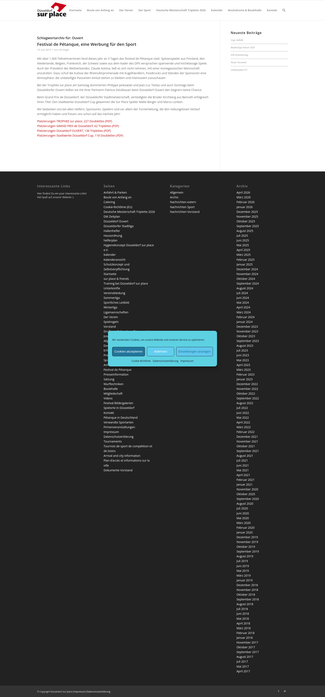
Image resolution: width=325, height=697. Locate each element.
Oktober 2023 (245, 336)
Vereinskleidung (114, 293)
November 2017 (247, 642)
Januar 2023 (244, 379)
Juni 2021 (242, 465)
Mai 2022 (242, 417)
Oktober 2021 (245, 446)
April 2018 (243, 623)
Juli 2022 (242, 408)
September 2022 (247, 398)
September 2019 (247, 551)
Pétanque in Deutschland (121, 417)
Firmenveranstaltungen (119, 427)
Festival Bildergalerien (118, 403)
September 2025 (247, 226)
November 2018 (247, 590)
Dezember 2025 (247, 212)
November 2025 (247, 216)
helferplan (111, 240)
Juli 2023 (242, 350)
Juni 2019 (242, 566)
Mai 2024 (242, 302)
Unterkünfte (112, 288)
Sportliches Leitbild (116, 302)
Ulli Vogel (64, 49)
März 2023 (243, 370)
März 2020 (243, 523)
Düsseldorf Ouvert (116, 221)
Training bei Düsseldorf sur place (126, 283)
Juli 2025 (242, 236)
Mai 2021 (242, 470)
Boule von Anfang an (118, 197)
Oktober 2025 (245, 221)
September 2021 (247, 451)
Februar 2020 (245, 528)
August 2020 (244, 503)
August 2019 (244, 556)
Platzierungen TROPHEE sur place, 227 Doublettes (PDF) (74, 121)
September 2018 (247, 599)
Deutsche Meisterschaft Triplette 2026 (129, 212)
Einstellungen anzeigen (194, 351)
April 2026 (243, 192)
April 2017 (243, 671)
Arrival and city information (122, 456)
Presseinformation (116, 374)
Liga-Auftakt (237, 40)
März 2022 (243, 427)
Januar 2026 (244, 207)
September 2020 (247, 499)
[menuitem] (75, 10)
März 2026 (243, 197)
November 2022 (247, 389)
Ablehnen (160, 351)
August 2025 (244, 231)
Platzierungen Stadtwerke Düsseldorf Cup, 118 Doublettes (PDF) (80, 135)
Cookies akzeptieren (128, 351)
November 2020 (247, 489)
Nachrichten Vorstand (184, 212)
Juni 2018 (242, 614)
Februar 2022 (245, 432)
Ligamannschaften (116, 312)
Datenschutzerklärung (165, 360)
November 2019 (247, 542)
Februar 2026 (245, 202)
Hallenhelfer (112, 231)
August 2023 (244, 346)
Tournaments (113, 441)
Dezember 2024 (247, 269)
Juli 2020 (242, 508)
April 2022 (243, 422)
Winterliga (110, 307)
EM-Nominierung (239, 54)
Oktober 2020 (245, 494)
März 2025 (243, 255)
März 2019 (243, 575)
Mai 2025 (242, 245)
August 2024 (244, 288)
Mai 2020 (242, 518)
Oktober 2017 (245, 647)
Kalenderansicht (114, 260)
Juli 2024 (242, 293)
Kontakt (109, 413)
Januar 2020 (244, 532)
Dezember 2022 (247, 384)
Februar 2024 (245, 317)
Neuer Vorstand (238, 62)
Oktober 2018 (245, 594)
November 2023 (247, 331)
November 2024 (247, 274)
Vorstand (110, 326)
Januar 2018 (244, 638)
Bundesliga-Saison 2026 (243, 47)
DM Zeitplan (112, 216)
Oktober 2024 (245, 279)
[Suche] (284, 10)
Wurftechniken (114, 384)
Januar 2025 (244, 264)
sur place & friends (116, 279)
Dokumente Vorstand (118, 470)
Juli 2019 (242, 561)
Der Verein (111, 317)
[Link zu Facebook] (278, 691)
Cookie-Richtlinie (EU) (118, 207)
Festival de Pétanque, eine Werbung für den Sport (86, 44)
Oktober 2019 (245, 547)
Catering (109, 202)
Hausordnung (113, 236)
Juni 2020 (242, 513)
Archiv (174, 197)
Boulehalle (111, 389)
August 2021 (244, 456)
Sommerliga (112, 298)
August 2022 (244, 403)
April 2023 (243, 365)
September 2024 (247, 283)
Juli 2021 (242, 460)
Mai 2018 (242, 619)
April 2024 (243, 307)
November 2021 (247, 441)
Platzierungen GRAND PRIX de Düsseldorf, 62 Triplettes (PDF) (78, 126)
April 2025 (243, 250)
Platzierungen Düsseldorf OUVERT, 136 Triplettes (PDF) (74, 131)
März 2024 (243, 312)
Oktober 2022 (245, 393)
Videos (108, 398)
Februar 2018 (245, 633)
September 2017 (247, 652)
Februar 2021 (245, 480)
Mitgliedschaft (113, 393)
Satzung (109, 379)
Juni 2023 (242, 355)
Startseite (110, 274)
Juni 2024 (242, 298)
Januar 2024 (244, 322)
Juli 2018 (242, 609)
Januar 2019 (244, 580)
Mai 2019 (242, 571)
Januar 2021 (244, 484)
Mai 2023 (242, 360)
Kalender (110, 255)
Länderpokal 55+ (239, 69)
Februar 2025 (245, 260)
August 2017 (244, 657)
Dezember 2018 (247, 585)
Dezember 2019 (247, 537)
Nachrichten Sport (182, 207)
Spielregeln (111, 322)
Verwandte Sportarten (119, 422)
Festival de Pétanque (118, 370)
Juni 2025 (242, 240)
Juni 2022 (242, 413)
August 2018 (244, 604)
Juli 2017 (242, 661)
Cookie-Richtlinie (141, 360)
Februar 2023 (245, 374)
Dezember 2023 (247, 326)
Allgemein (176, 192)
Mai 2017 (242, 666)
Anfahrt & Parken (115, 192)
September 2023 (247, 341)
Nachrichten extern (183, 202)
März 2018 (243, 628)
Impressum (187, 360)
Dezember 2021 (247, 437)
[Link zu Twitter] (285, 691)
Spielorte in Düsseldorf (119, 408)
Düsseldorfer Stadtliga (119, 226)
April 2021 (243, 475)
